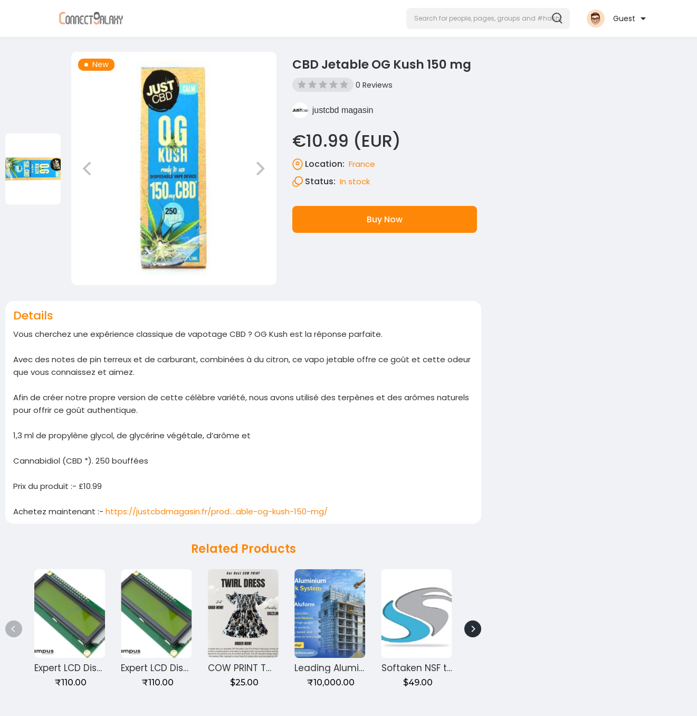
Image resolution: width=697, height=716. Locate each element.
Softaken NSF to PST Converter (450, 668)
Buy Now (385, 219)
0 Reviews (374, 85)
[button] (488, 18)
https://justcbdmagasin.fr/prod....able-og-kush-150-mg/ (217, 511)
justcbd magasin (343, 110)
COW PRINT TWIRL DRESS (261, 668)
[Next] (472, 628)
